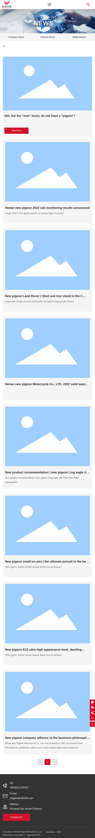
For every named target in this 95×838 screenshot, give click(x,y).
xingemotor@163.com (21, 798)
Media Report (79, 37)
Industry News (47, 37)
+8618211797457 (19, 787)
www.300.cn (19, 835)
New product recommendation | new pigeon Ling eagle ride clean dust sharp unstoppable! (47, 474)
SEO (59, 832)
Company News (16, 37)
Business (51, 832)
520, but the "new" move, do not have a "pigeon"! (39, 115)
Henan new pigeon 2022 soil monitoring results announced (47, 207)
